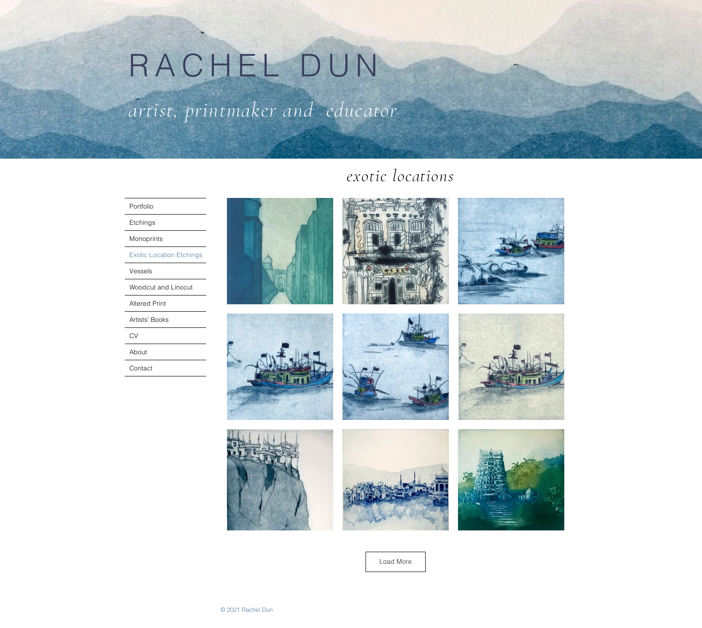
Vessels (140, 271)
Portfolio (141, 206)
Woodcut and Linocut (161, 287)
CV (133, 336)
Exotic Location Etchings (165, 255)
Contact (141, 368)
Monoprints (146, 238)
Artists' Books (149, 319)
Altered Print (147, 303)
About (138, 352)
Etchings (142, 222)
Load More (395, 561)
